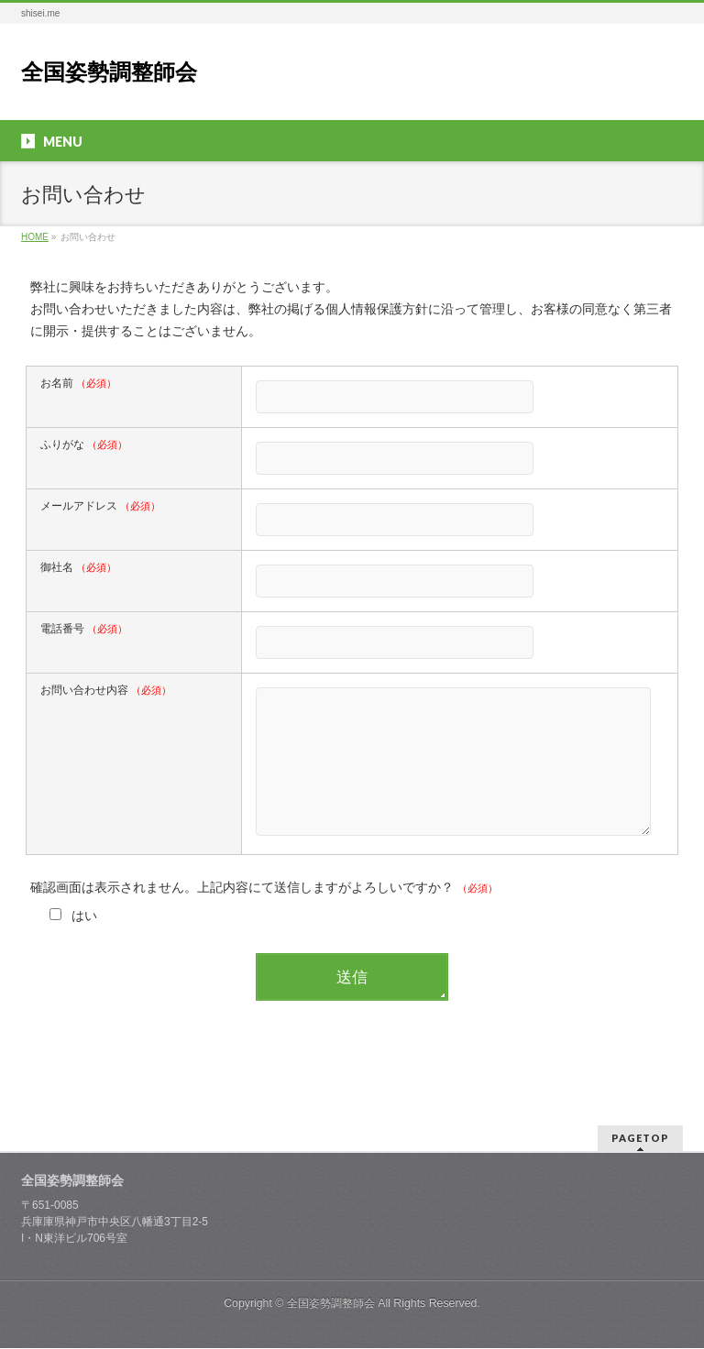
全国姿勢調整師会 (109, 72)
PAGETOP (640, 1139)
